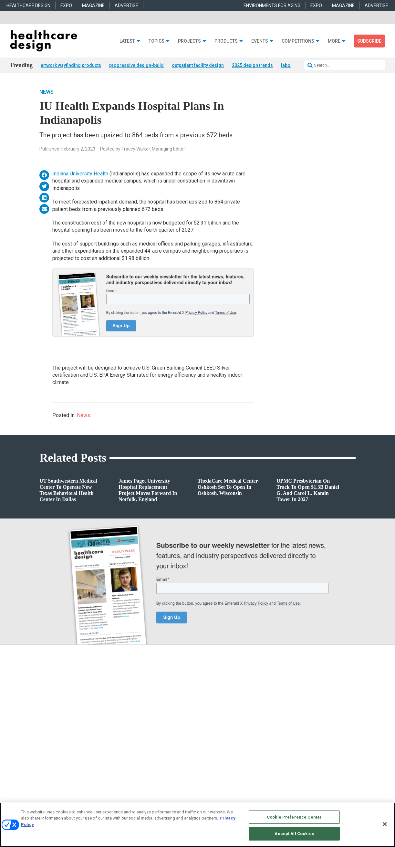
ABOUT (126, 800)
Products (226, 41)
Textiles (204, 750)
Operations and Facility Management (146, 742)
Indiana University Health (80, 174)
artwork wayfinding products (71, 65)
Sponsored (41, 734)
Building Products (213, 718)
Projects (189, 41)
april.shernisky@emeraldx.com (306, 737)
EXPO (66, 5)
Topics (156, 41)
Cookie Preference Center (294, 817)
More (334, 41)
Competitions (298, 41)
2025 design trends (252, 65)
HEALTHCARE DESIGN (28, 5)
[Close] (385, 824)
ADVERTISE (126, 5)
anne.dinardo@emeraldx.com (305, 722)
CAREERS (144, 800)
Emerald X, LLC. (308, 790)
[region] (197, 824)
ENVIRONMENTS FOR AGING (272, 5)
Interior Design (127, 734)
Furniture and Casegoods (219, 734)
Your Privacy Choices (307, 800)
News (46, 92)
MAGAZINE (93, 5)
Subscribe (369, 41)
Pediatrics (123, 750)
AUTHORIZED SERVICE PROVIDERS (187, 800)
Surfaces (205, 742)
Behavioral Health (129, 726)
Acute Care (124, 709)
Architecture (125, 718)
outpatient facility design (198, 65)
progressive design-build (136, 65)
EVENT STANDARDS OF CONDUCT (252, 800)
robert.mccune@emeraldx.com (306, 751)
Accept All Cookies (294, 833)
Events (259, 41)
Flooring (205, 726)
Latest (127, 41)
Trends (38, 726)
